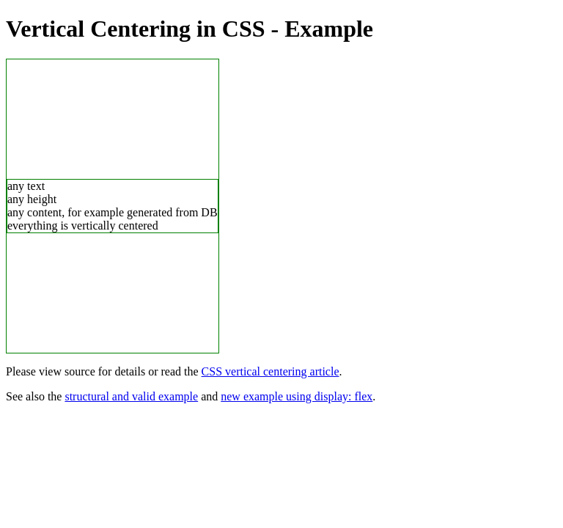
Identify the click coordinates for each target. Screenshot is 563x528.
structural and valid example (131, 396)
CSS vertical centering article (270, 371)
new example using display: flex (296, 396)
